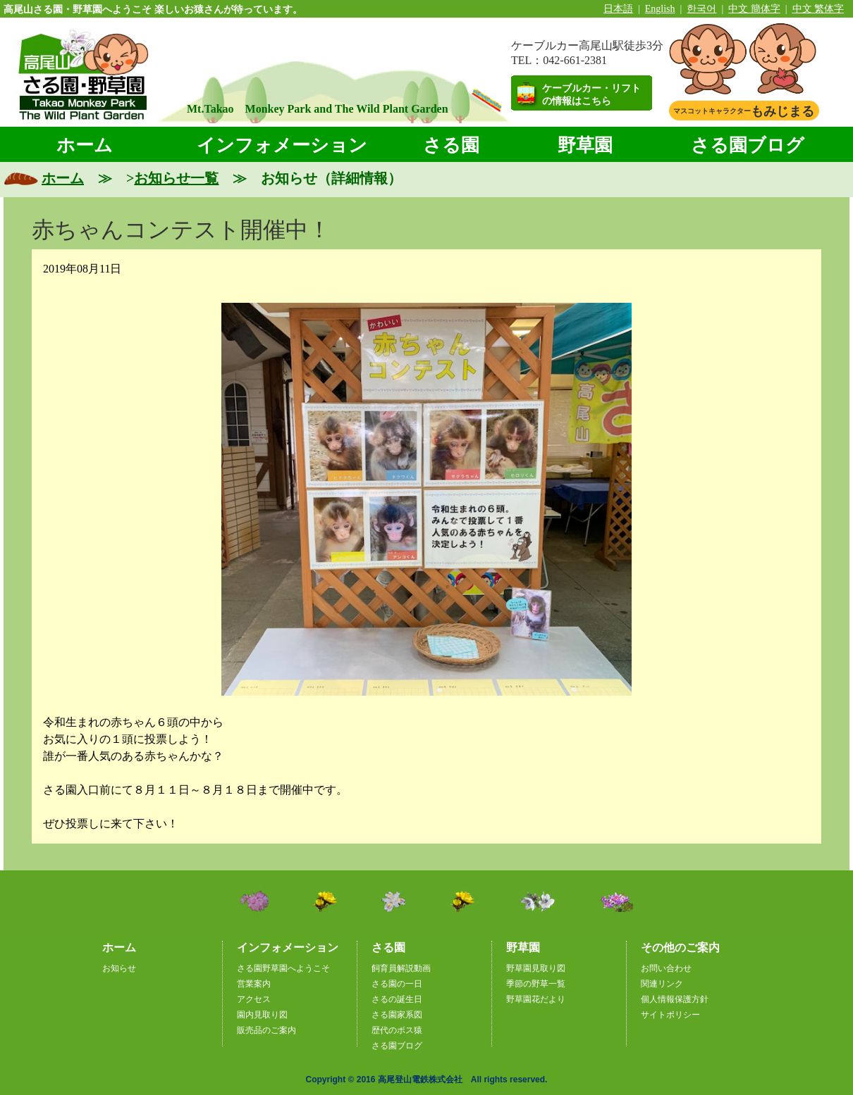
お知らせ (119, 968)
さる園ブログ (747, 145)
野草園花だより (535, 999)
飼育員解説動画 (401, 968)
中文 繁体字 (818, 9)
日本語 (618, 9)
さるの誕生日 (397, 999)
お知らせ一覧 (176, 178)
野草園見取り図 (535, 968)
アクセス (254, 999)
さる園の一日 (397, 984)
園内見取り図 (262, 1015)
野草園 (585, 145)
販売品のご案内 (266, 1030)
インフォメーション (282, 145)
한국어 (701, 9)
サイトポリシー (670, 1015)
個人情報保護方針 (674, 999)
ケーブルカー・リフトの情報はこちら (591, 94)
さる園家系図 (397, 1015)
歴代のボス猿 (397, 1030)
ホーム (84, 145)
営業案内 (254, 984)
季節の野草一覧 (535, 984)
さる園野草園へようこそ (283, 968)
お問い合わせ (666, 968)
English (660, 9)
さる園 (451, 145)
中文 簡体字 (754, 9)
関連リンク (662, 984)
